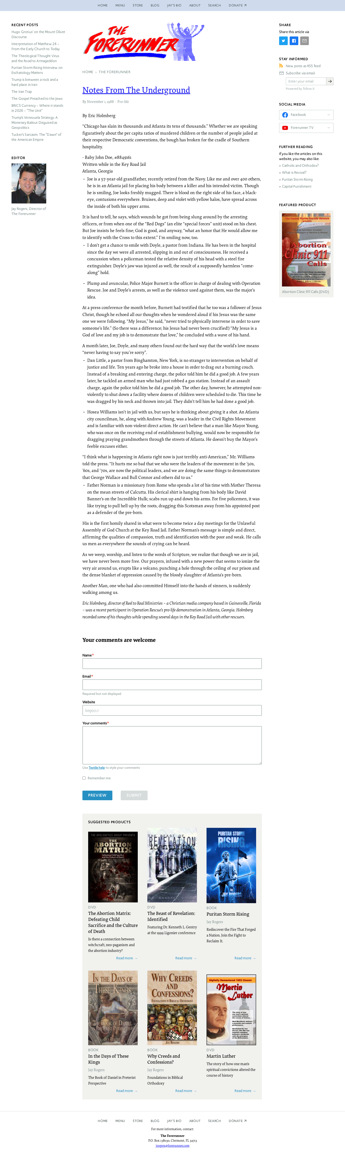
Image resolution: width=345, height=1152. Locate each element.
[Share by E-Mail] (304, 40)
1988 (110, 101)
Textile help (97, 767)
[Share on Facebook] (294, 40)
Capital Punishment (296, 186)
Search (214, 5)
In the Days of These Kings (108, 1059)
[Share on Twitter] (283, 40)
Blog (155, 5)
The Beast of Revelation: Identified (171, 916)
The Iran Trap (22, 91)
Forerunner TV (302, 127)
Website (88, 701)
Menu (120, 5)
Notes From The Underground (136, 89)
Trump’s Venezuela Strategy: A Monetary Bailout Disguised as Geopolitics (35, 122)
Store (138, 5)
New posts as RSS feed (303, 66)
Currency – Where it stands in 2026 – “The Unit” (37, 108)
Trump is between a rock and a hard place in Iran (35, 82)
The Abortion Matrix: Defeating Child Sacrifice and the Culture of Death (113, 922)
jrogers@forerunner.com (173, 1145)
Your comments (94, 723)
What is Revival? (294, 172)
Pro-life (123, 101)
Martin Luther (221, 1056)
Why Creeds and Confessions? (163, 1059)
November (95, 101)
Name (87, 655)
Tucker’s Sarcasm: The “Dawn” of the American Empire (36, 137)
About (195, 5)
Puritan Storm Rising (228, 914)
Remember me (99, 778)
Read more (124, 958)
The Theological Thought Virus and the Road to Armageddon (35, 58)
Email (86, 676)
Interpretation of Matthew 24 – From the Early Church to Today (36, 46)
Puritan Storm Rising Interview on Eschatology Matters (37, 70)
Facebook (298, 114)
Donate (236, 1121)
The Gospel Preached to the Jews (37, 98)
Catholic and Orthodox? (300, 165)
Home (103, 5)
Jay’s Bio (174, 5)
